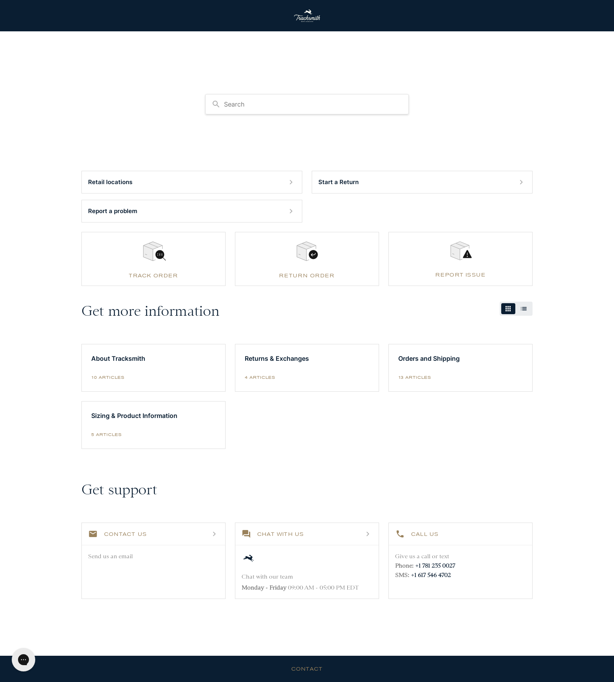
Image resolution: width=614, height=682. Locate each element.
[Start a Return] (422, 182)
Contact (307, 669)
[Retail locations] (191, 182)
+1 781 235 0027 (435, 565)
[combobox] (307, 104)
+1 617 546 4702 (431, 575)
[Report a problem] (191, 211)
